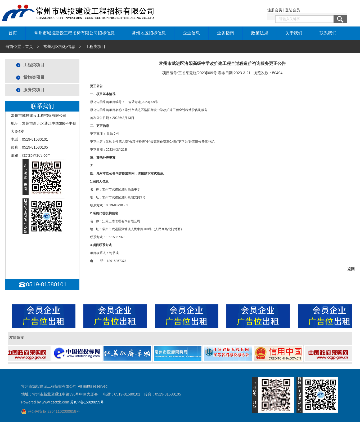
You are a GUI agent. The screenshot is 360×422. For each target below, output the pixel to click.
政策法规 (259, 33)
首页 (12, 33)
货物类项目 (33, 77)
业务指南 (225, 33)
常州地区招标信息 (149, 33)
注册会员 (274, 10)
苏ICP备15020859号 (87, 402)
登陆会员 (292, 10)
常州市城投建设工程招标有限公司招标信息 (74, 33)
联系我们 (328, 33)
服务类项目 (33, 89)
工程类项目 (33, 65)
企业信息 (191, 33)
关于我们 (293, 33)
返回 (351, 269)
